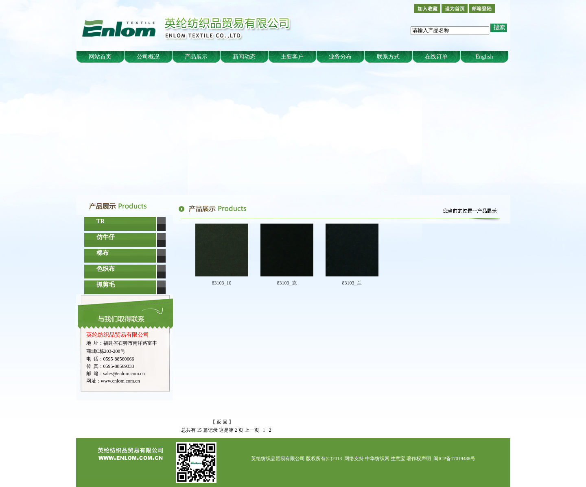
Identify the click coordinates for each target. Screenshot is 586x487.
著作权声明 (419, 458)
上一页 (252, 430)
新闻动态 (244, 57)
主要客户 (292, 57)
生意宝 (398, 458)
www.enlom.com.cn (120, 381)
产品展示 (196, 57)
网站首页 (100, 57)
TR (100, 221)
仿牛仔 (105, 237)
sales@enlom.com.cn (124, 373)
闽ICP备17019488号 (454, 458)
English (484, 57)
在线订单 (436, 57)
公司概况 (148, 57)
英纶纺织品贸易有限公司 (278, 458)
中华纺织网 (377, 458)
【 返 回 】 (222, 422)
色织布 (105, 268)
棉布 (102, 253)
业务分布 (340, 57)
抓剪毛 (105, 284)
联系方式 (388, 57)
